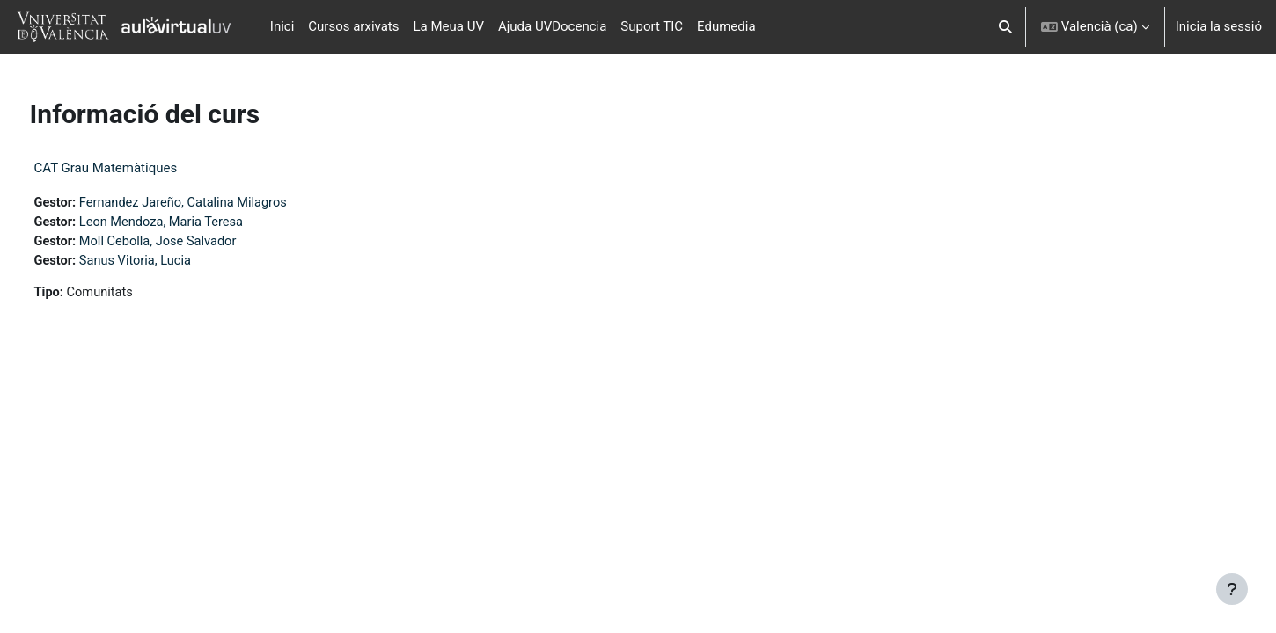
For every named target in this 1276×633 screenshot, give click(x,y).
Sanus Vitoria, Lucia (171, 263)
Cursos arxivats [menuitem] (353, 26)
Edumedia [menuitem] (726, 26)
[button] (1005, 27)
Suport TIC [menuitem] (651, 26)
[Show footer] (1232, 589)
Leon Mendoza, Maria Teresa (198, 223)
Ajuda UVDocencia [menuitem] (552, 26)
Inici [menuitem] (282, 26)
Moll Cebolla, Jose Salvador (194, 243)
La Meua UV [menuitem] (449, 26)
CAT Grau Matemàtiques (138, 168)
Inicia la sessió (1219, 26)
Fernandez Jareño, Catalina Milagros (220, 203)
